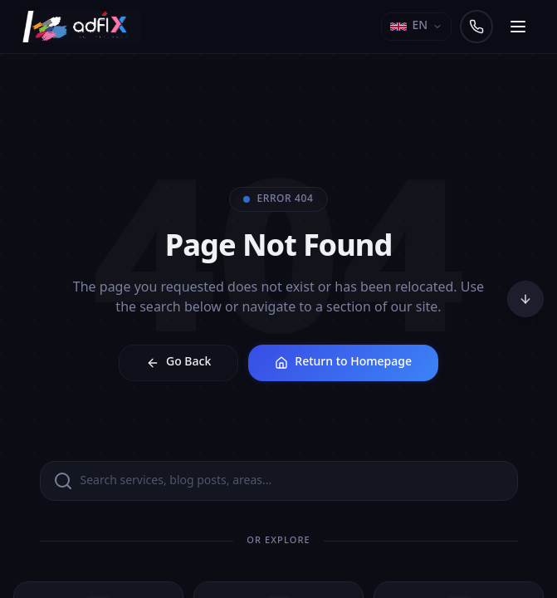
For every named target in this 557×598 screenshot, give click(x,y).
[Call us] (476, 26)
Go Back (178, 362)
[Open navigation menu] (518, 26)
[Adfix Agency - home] (85, 26)
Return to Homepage (343, 362)
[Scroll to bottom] (525, 299)
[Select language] (416, 26)
